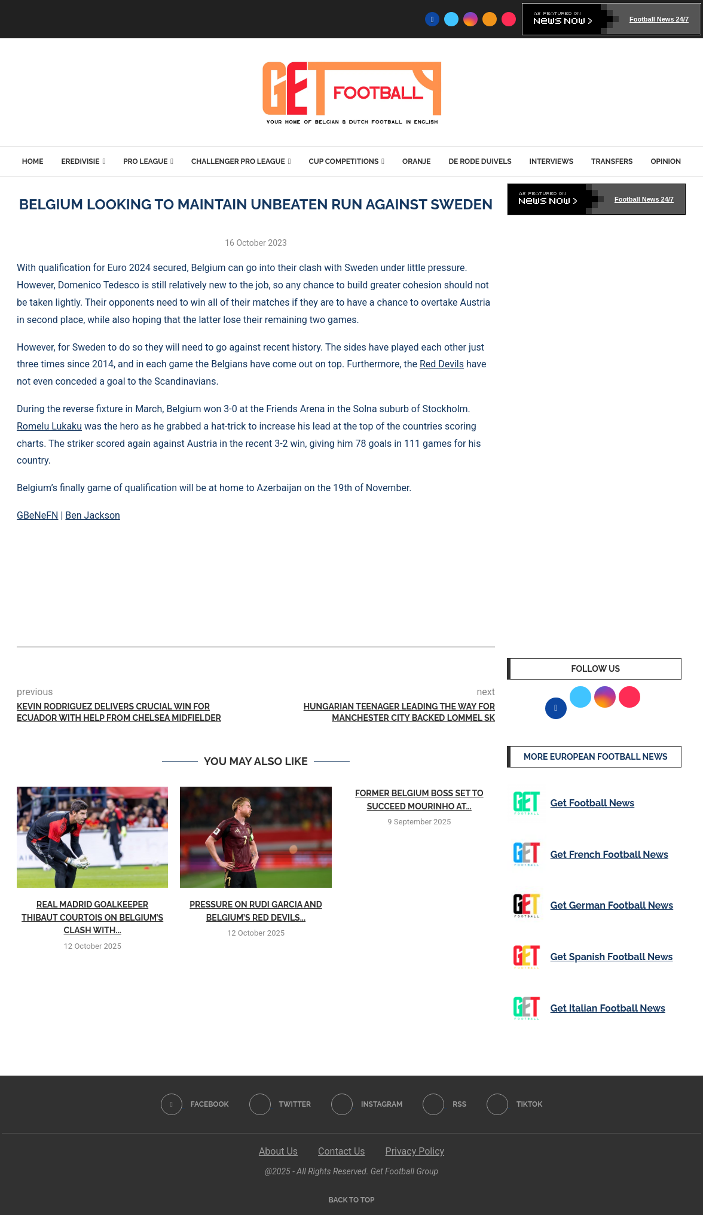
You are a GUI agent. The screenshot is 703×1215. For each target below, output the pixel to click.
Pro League (145, 161)
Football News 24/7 (659, 19)
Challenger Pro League (238, 161)
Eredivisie (80, 161)
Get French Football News (609, 854)
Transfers (611, 161)
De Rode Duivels (479, 161)
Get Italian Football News (608, 1008)
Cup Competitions (343, 161)
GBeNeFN (38, 515)
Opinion (665, 161)
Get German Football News (612, 905)
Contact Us (341, 1151)
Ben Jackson (92, 515)
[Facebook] (432, 19)
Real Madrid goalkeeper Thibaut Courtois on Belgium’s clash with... (92, 917)
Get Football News (593, 803)
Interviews (551, 161)
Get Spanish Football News (612, 957)
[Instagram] (470, 19)
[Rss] (489, 19)
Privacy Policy (415, 1151)
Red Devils (442, 364)
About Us (278, 1151)
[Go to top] (352, 1199)
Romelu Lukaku (49, 426)
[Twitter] (451, 19)
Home (33, 161)
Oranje (416, 161)
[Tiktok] (509, 19)
